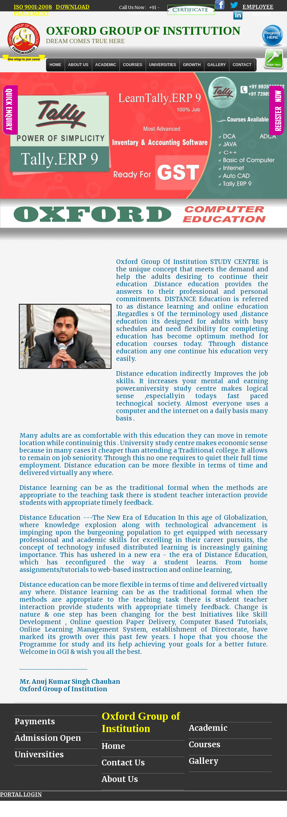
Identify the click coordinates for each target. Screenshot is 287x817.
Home (55, 65)
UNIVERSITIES (162, 65)
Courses (205, 745)
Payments (35, 721)
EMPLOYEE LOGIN (258, 10)
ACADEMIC (105, 65)
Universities (39, 755)
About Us (78, 65)
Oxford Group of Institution (141, 722)
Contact (242, 65)
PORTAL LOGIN (21, 794)
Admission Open (48, 738)
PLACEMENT (31, 13)
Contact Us (123, 763)
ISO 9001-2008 (33, 7)
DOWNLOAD (73, 7)
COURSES (132, 65)
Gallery (217, 65)
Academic (208, 728)
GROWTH (192, 65)
